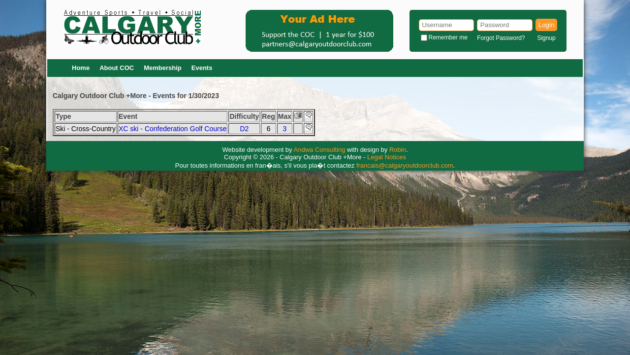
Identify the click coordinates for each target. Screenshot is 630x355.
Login (546, 25)
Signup (546, 38)
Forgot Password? (501, 38)
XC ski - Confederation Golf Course (172, 129)
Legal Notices (386, 157)
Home (81, 67)
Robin (397, 149)
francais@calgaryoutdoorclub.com (404, 165)
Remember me (448, 37)
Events (202, 67)
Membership (163, 67)
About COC (116, 67)
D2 (244, 129)
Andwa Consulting (320, 149)
